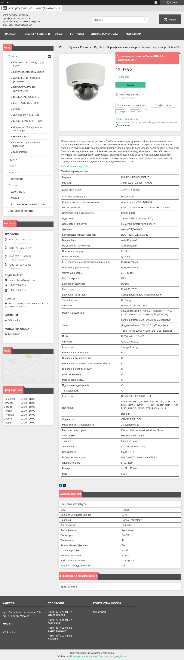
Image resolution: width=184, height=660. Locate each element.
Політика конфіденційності (113, 656)
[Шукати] (145, 20)
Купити (130, 85)
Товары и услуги (35, 34)
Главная (10, 34)
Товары (13, 56)
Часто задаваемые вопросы (26, 204)
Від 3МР (99, 47)
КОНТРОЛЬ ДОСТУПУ (26, 102)
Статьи (13, 185)
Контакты (77, 34)
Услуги (12, 159)
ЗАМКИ (17, 108)
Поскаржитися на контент (83, 656)
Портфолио (15, 178)
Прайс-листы (17, 191)
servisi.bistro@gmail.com (21, 280)
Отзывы (13, 198)
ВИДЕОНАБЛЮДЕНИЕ (26, 96)
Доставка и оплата (104, 34)
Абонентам (133, 34)
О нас (59, 34)
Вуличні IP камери (80, 47)
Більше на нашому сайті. (75, 166)
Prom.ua (109, 653)
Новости (13, 172)
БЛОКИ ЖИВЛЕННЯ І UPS (28, 120)
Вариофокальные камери (122, 47)
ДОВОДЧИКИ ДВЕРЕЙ (26, 114)
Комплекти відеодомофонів (28, 71)
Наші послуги (20, 136)
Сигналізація (20, 151)
